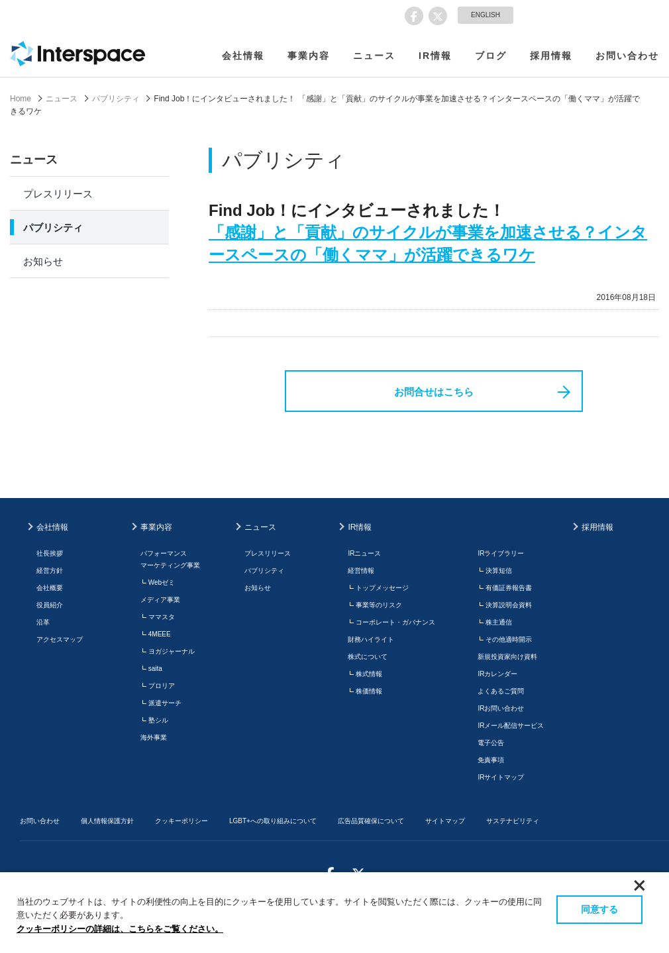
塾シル (158, 720)
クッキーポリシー (181, 821)
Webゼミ (161, 582)
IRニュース (364, 553)
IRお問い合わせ (501, 708)
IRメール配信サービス (511, 725)
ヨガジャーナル (171, 651)
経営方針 (49, 570)
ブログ (491, 55)
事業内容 (308, 55)
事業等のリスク (379, 605)
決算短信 (499, 570)
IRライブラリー (501, 553)
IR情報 (435, 55)
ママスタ (161, 617)
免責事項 (491, 760)
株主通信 (499, 622)
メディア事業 (160, 599)
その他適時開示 (509, 639)
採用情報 (551, 55)
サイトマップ (445, 821)
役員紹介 (49, 605)
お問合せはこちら (434, 391)
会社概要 (49, 587)
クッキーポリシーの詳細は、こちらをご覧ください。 (120, 929)
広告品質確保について (371, 821)
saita (155, 668)
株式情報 (369, 673)
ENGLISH (485, 15)
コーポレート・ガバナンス (395, 622)
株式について (367, 656)
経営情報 (361, 570)
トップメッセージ (382, 587)
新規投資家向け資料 (507, 656)
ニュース (374, 55)
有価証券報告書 (509, 587)
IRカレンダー (497, 673)
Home (20, 98)
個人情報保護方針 (107, 821)
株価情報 (369, 691)
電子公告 (491, 742)
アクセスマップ (59, 639)
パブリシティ (116, 98)
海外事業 (153, 737)
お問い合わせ (627, 55)
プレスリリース (58, 193)
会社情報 (243, 55)
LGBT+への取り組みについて (273, 821)
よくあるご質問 (501, 691)
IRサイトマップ (501, 777)
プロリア (161, 685)
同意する (599, 909)
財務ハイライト (371, 639)
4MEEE (159, 634)
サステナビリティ (512, 821)
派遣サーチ (164, 703)
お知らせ (43, 261)
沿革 (43, 622)
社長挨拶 (49, 553)
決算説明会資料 (509, 605)
